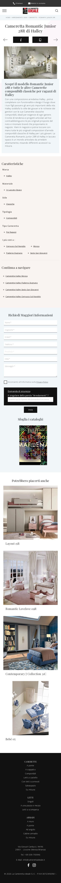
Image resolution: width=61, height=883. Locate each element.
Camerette (33, 17)
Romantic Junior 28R (47, 17)
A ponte (30, 765)
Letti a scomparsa (30, 809)
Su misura (30, 789)
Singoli (31, 801)
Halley (9, 175)
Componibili (30, 773)
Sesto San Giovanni (38, 253)
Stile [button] (4, 197)
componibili (11, 218)
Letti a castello (30, 777)
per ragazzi (11, 232)
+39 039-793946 (32, 854)
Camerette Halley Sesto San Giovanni (22, 289)
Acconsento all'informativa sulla (28, 382)
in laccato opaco (14, 190)
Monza (36, 246)
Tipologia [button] (7, 211)
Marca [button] (5, 169)
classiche (10, 204)
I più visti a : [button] (8, 239)
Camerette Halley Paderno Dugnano (22, 283)
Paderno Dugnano (14, 253)
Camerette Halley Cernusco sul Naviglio (23, 296)
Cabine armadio (30, 833)
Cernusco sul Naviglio (16, 246)
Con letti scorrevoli (30, 781)
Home (8, 17)
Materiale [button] (7, 183)
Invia (30, 409)
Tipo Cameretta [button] (10, 225)
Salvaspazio (30, 785)
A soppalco (30, 769)
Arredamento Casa (19, 17)
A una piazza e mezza (30, 805)
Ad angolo (30, 829)
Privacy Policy (42, 382)
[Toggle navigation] (4, 11)
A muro (30, 821)
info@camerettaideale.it (34, 859)
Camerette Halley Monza (17, 276)
